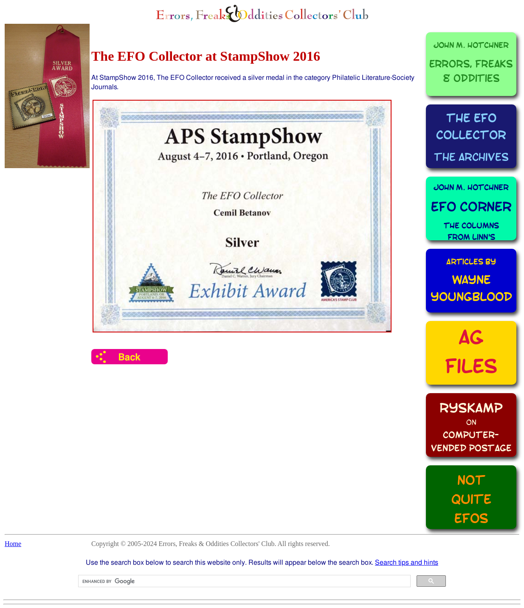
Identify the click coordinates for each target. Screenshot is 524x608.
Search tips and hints (406, 562)
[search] (243, 581)
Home (13, 543)
